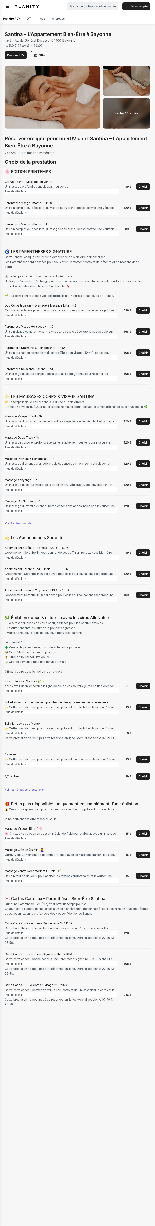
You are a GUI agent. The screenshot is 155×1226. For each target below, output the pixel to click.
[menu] (7, 6)
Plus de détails (23, 191)
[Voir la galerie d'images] (126, 113)
